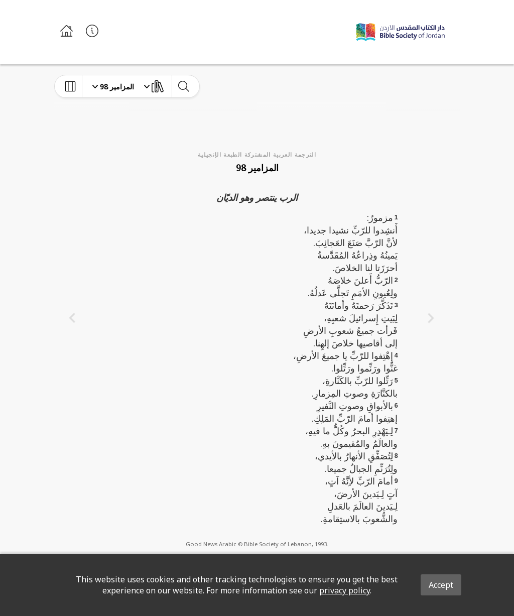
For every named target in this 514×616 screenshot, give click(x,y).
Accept (441, 584)
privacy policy (344, 590)
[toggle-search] (183, 86)
